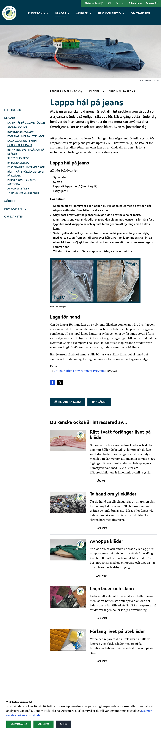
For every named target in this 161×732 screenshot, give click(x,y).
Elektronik (12, 55)
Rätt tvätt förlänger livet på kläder (25, 119)
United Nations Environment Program (79, 316)
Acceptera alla (19, 724)
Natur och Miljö (94, 3)
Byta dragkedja (18, 108)
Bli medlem (135, 3)
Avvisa (63, 724)
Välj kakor (43, 724)
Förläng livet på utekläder (26, 82)
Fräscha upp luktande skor (26, 113)
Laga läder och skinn (22, 86)
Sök (109, 3)
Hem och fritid (15, 154)
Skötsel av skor (18, 104)
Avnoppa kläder (18, 134)
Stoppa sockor (17, 73)
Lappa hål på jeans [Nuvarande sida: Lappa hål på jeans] (19, 91)
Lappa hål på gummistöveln (26, 68)
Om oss (120, 3)
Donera (151, 3)
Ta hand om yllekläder (23, 138)
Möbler (10, 146)
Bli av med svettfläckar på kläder (25, 97)
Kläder (9, 63)
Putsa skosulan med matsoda (21, 128)
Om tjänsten (13, 162)
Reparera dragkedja (20, 77)
